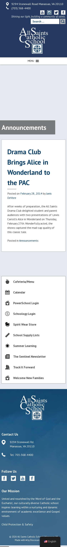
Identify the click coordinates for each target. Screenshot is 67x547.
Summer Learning (24, 346)
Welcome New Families (28, 378)
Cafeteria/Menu (23, 282)
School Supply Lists (26, 335)
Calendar (19, 292)
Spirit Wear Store (24, 324)
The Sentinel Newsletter (29, 357)
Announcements (28, 240)
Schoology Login (24, 314)
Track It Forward (24, 367)
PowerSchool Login (26, 303)
